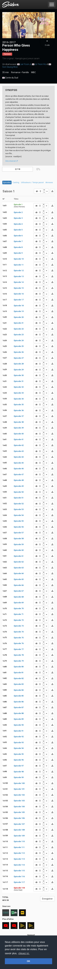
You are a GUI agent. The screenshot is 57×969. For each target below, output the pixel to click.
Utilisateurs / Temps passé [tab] (32, 182)
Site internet (11, 161)
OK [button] (28, 961)
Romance (15, 72)
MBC (33, 72)
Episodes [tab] (7, 182)
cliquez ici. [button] (24, 953)
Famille (25, 72)
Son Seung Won (10, 67)
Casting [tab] (16, 182)
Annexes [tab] (49, 182)
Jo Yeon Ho (40, 64)
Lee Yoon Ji (25, 64)
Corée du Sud (10, 78)
